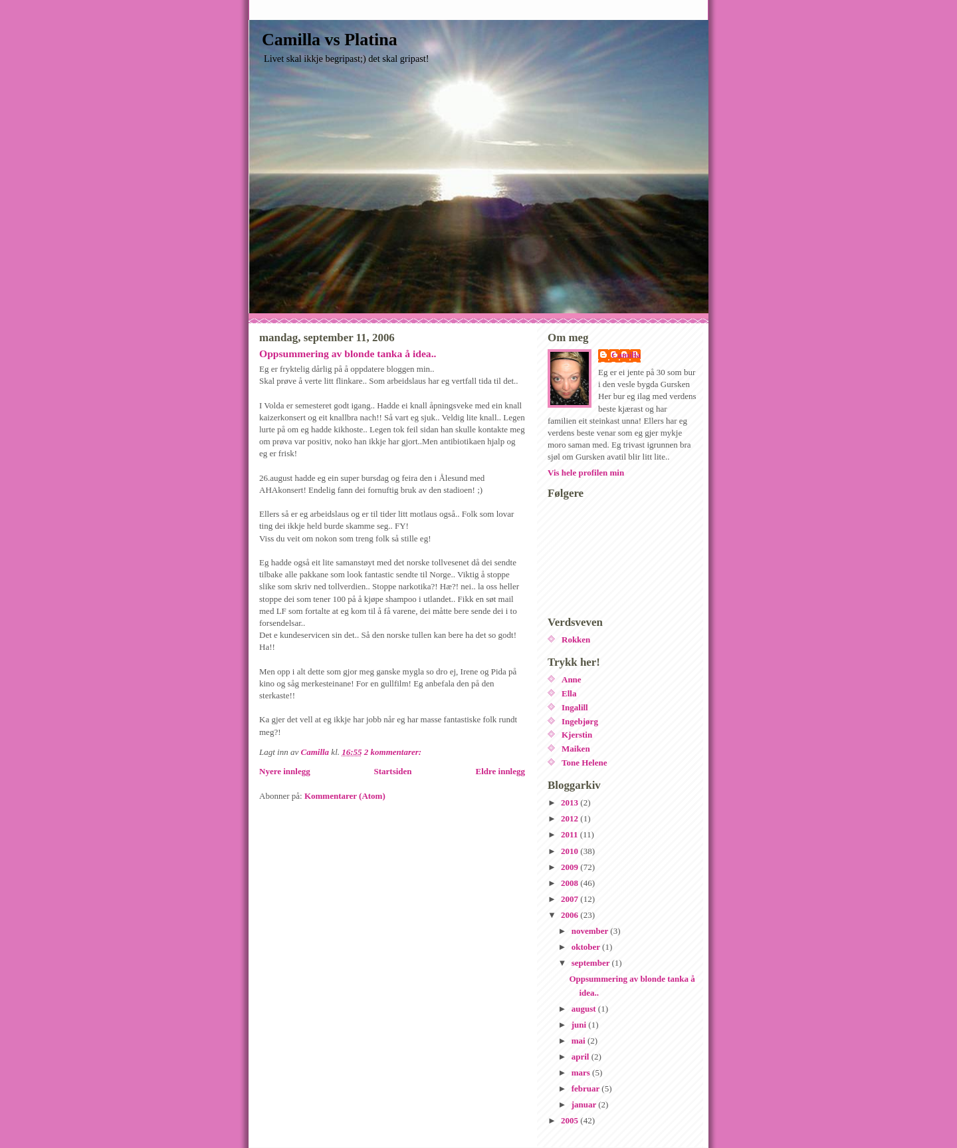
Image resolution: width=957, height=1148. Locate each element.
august (585, 1009)
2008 (570, 883)
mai (579, 1041)
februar (587, 1088)
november (591, 931)
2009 (570, 867)
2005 (570, 1120)
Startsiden (393, 771)
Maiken (576, 749)
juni (580, 1025)
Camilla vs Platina (329, 39)
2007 (570, 899)
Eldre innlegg (500, 771)
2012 (570, 818)
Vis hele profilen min (586, 473)
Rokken (576, 640)
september (592, 963)
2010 (570, 851)
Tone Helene (584, 763)
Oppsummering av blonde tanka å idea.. (347, 353)
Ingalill (575, 707)
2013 (570, 802)
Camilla (626, 355)
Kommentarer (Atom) (344, 796)
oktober (587, 947)
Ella (569, 693)
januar (585, 1104)
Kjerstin (577, 735)
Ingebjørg (580, 721)
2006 (570, 915)
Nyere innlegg (284, 771)
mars (582, 1072)
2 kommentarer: (394, 752)
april (581, 1057)
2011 (570, 834)
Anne (572, 679)
